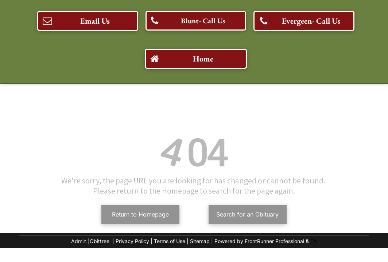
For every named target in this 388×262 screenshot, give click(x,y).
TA (313, 241)
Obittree (99, 241)
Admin (78, 241)
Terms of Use (169, 241)
